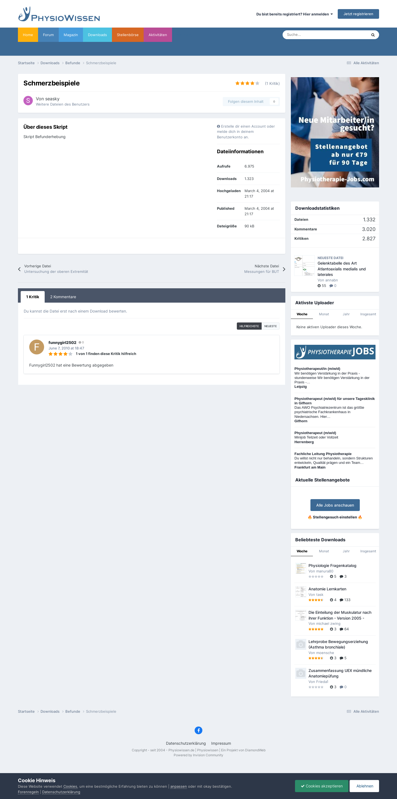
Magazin (71, 35)
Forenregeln (28, 792)
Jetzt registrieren (358, 14)
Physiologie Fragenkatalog (332, 565)
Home (28, 35)
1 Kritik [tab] (32, 296)
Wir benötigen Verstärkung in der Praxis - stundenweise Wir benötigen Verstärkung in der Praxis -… (331, 378)
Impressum (221, 743)
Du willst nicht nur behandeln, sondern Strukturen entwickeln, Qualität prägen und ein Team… (333, 460)
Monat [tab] (324, 314)
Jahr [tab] (346, 314)
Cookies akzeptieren (322, 786)
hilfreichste (249, 326)
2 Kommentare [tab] (63, 296)
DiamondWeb (255, 750)
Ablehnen (364, 786)
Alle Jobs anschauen (335, 505)
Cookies (70, 786)
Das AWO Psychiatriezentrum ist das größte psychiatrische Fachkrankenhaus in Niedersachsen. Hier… (334, 410)
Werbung (184, 35)
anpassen (178, 786)
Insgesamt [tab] (368, 314)
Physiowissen (207, 750)
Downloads (97, 35)
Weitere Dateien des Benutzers (63, 104)
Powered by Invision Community (198, 755)
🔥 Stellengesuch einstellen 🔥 (335, 517)
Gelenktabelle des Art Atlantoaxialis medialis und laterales (342, 269)
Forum (48, 35)
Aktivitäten (158, 35)
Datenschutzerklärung (186, 743)
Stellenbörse (128, 35)
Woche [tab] (302, 314)
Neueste (270, 326)
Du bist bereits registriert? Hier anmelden (294, 14)
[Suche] (313, 34)
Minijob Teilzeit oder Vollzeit (316, 437)
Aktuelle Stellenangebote (322, 480)
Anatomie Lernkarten (327, 589)
